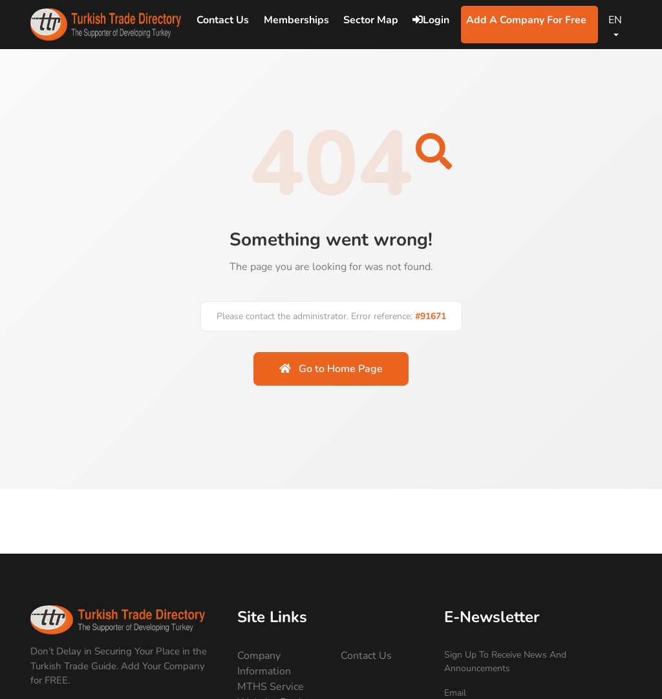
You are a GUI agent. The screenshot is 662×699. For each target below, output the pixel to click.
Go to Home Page (331, 369)
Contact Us (366, 656)
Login (430, 20)
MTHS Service (270, 687)
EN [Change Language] (615, 20)
